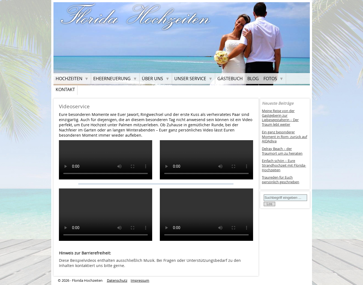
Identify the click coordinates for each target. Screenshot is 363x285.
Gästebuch (230, 79)
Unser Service (190, 79)
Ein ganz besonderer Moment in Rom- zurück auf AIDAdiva (284, 136)
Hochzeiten (69, 79)
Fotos (270, 79)
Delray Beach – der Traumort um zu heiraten (282, 151)
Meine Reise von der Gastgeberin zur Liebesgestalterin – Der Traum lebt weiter (280, 118)
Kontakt (65, 89)
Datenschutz (117, 280)
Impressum (140, 280)
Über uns (152, 79)
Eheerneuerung (112, 79)
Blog (253, 79)
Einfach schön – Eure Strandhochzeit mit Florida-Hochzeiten (284, 165)
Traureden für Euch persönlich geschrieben (280, 179)
